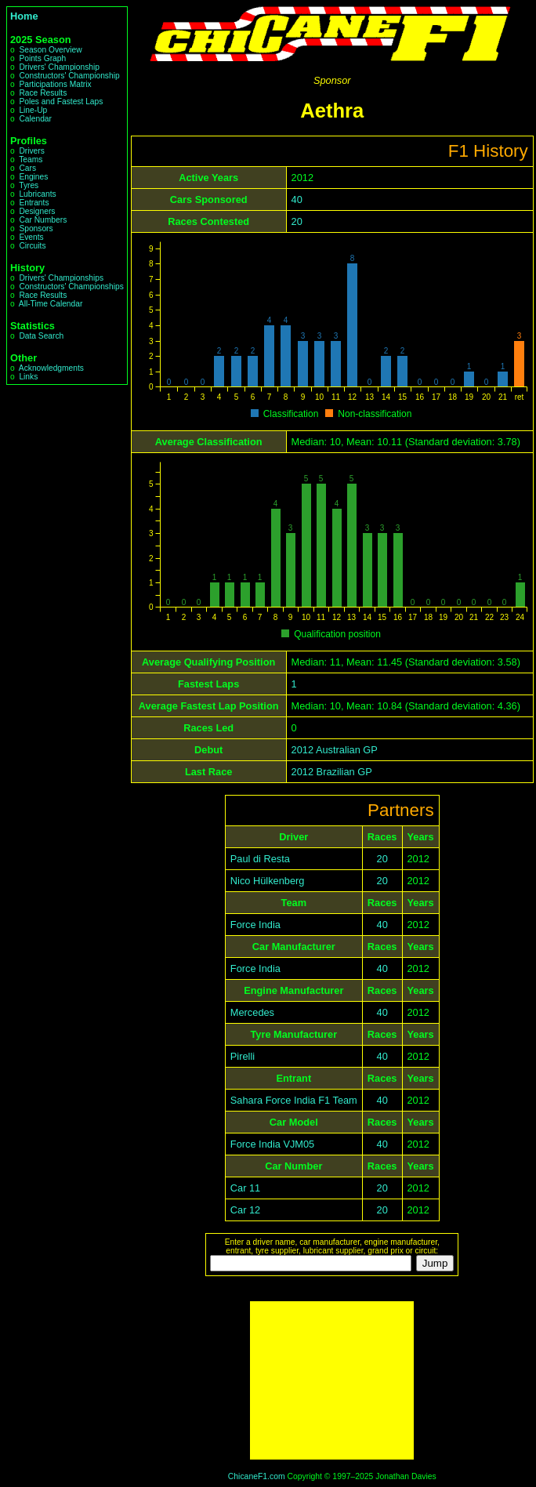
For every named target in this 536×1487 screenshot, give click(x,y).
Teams (30, 159)
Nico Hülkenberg (267, 881)
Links (28, 376)
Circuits (32, 245)
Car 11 (245, 1188)
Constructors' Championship (69, 75)
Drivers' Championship (59, 67)
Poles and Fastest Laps (61, 101)
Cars (27, 168)
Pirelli (242, 1056)
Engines (33, 176)
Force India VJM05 (272, 1144)
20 (297, 221)
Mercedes (252, 1012)
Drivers (31, 151)
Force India (255, 924)
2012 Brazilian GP (332, 772)
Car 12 (245, 1210)
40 (297, 199)
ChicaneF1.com (256, 1476)
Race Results (43, 93)
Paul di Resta (260, 859)
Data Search (41, 336)
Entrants (34, 202)
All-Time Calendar (51, 303)
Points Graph (42, 58)
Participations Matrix (55, 84)
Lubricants (37, 194)
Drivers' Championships (61, 278)
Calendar (35, 118)
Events (31, 237)
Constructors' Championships (71, 286)
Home (24, 16)
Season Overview (50, 49)
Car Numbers (43, 220)
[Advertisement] (332, 1380)
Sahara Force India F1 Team (293, 1100)
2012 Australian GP (335, 750)
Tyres (28, 185)
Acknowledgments (51, 368)
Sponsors (36, 228)
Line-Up (33, 110)
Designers (37, 211)
